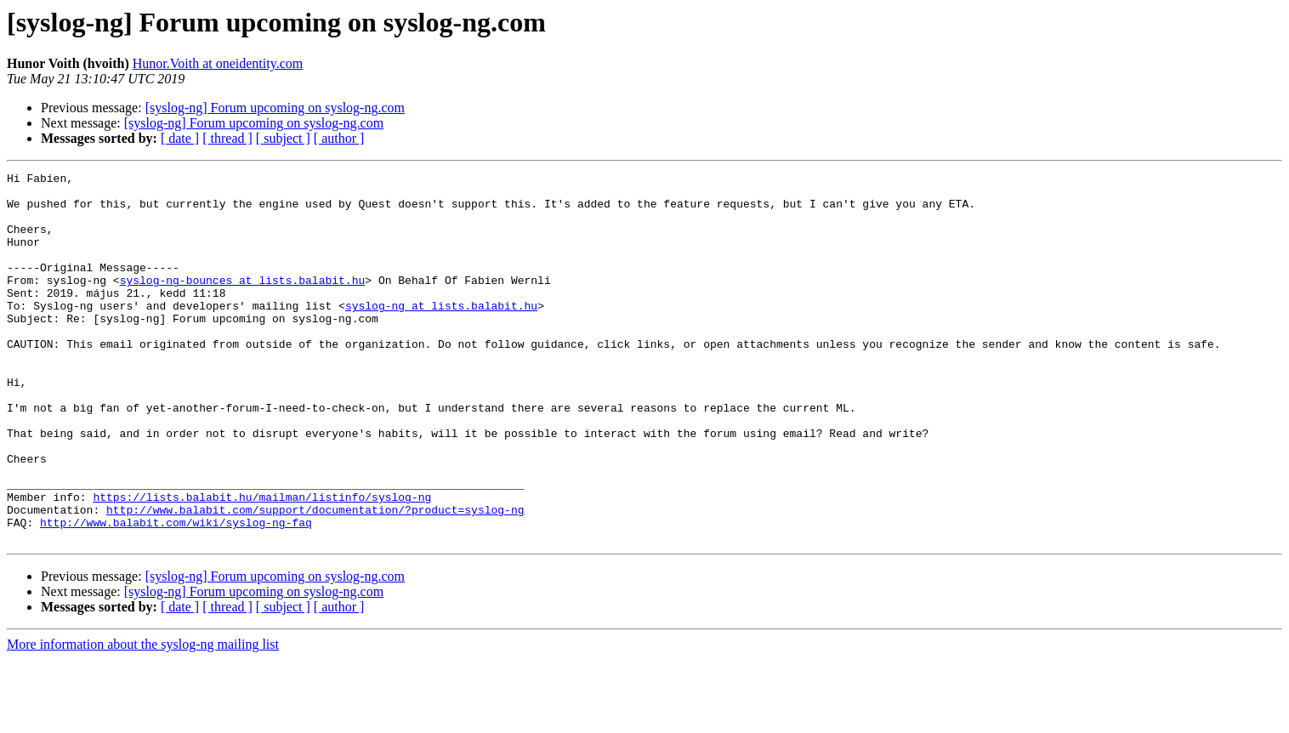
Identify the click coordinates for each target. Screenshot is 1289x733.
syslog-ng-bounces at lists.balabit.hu (243, 302)
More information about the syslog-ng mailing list (143, 718)
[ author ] (339, 138)
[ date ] (180, 138)
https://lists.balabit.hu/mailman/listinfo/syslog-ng (262, 563)
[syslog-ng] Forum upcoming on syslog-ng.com (275, 107)
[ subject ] (283, 138)
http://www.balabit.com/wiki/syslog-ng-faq (176, 593)
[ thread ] (227, 138)
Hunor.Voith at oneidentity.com (218, 63)
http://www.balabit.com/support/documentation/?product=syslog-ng (315, 578)
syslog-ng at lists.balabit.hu (441, 333)
